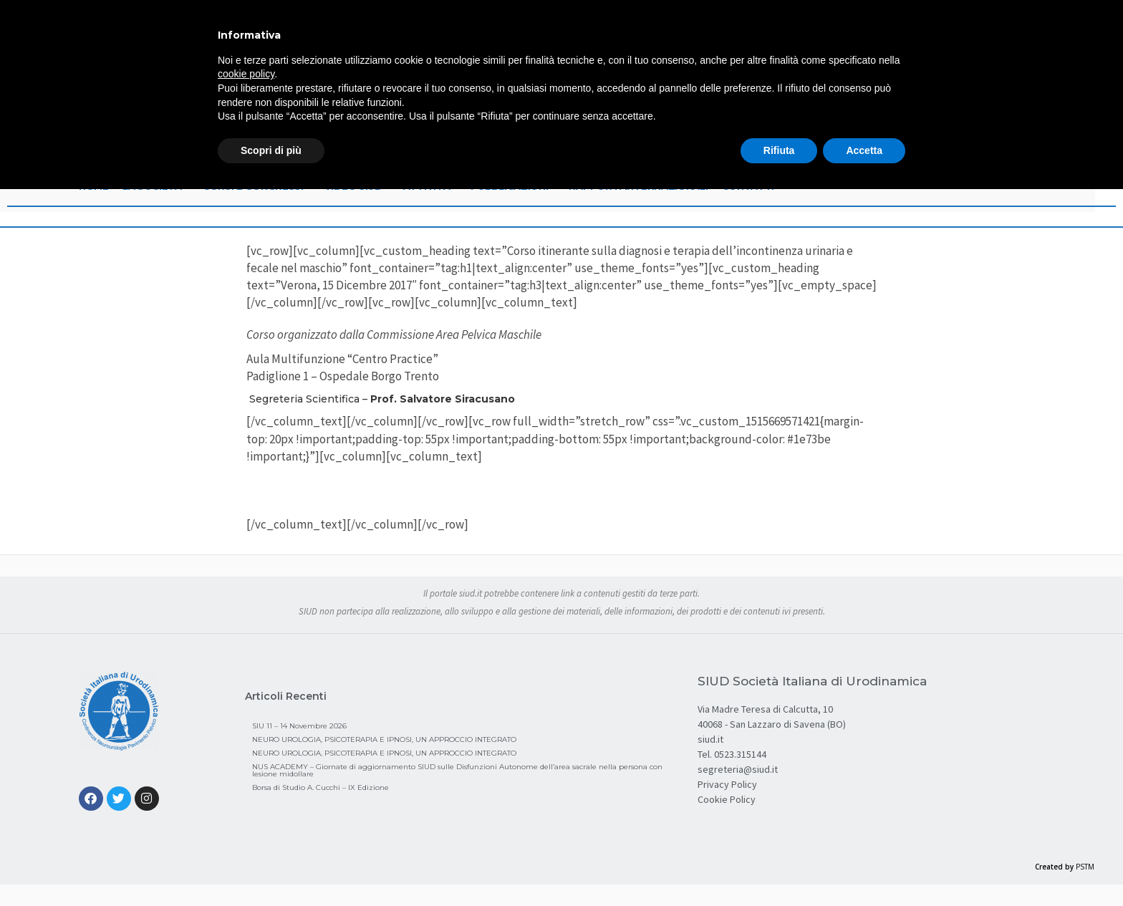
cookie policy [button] (246, 73)
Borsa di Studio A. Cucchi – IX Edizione (320, 787)
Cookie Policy (727, 799)
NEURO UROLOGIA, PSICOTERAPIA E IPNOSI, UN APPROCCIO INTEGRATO (384, 739)
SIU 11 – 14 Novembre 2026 (299, 726)
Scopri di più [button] (271, 150)
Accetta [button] (864, 150)
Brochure (562, 492)
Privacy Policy (727, 784)
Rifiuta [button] (779, 150)
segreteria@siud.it (738, 769)
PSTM (1085, 867)
